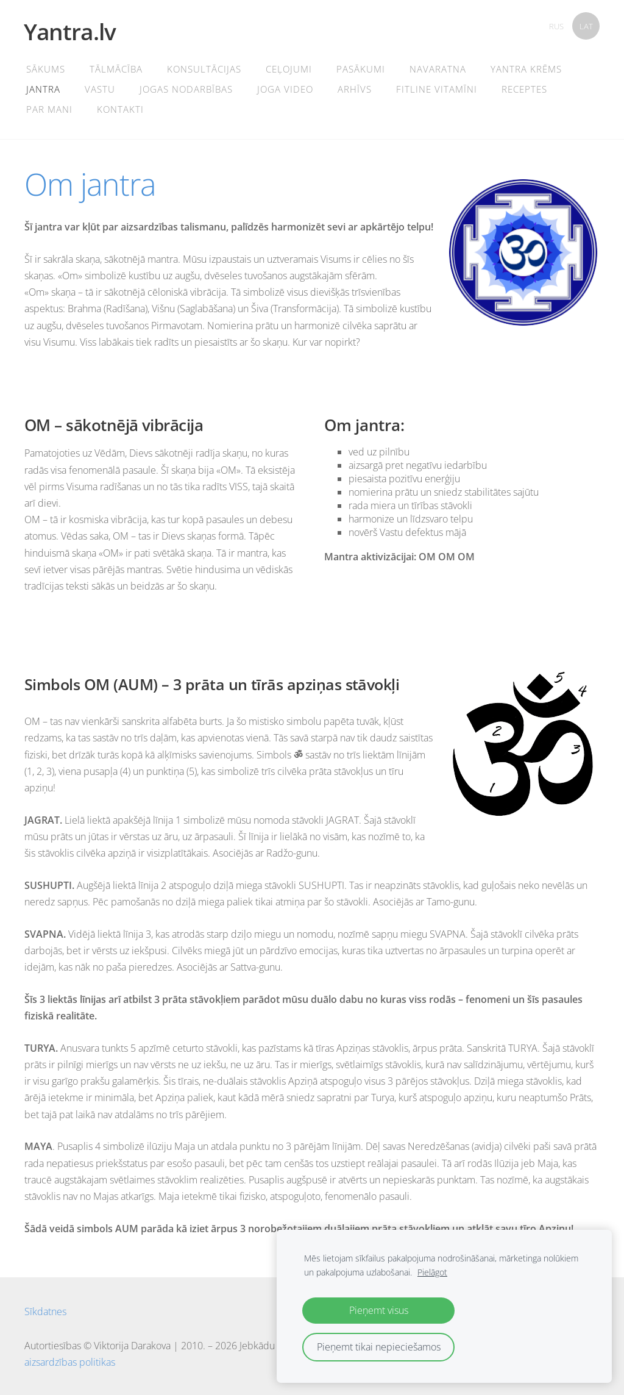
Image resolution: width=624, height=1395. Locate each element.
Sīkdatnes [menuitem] (45, 1311)
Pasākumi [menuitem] (361, 69)
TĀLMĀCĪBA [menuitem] (116, 69)
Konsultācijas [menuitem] (205, 69)
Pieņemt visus (378, 1310)
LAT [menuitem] (586, 26)
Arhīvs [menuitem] (355, 89)
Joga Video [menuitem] (286, 89)
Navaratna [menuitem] (438, 69)
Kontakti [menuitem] (121, 109)
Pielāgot (432, 1272)
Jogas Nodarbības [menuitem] (186, 89)
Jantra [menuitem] (44, 89)
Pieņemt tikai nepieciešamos (379, 1347)
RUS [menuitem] (556, 26)
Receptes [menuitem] (525, 89)
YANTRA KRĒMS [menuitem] (526, 69)
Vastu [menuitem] (100, 89)
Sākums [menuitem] (46, 69)
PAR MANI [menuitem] (50, 109)
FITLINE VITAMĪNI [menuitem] (437, 89)
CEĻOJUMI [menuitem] (289, 69)
